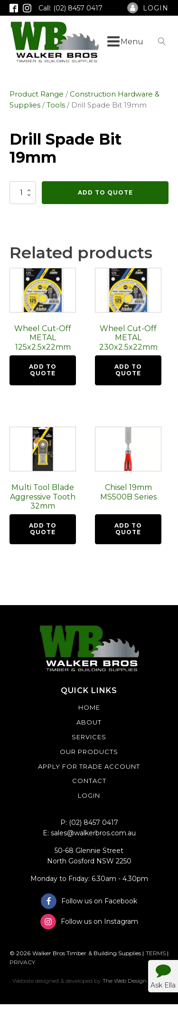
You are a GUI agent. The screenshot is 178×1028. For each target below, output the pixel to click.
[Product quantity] (22, 192)
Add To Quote (105, 192)
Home (89, 707)
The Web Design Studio (134, 980)
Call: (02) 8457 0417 (70, 8)
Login (89, 795)
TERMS (156, 953)
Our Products (89, 751)
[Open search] (162, 41)
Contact (89, 780)
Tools (56, 105)
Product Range (36, 94)
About (89, 722)
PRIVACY (22, 962)
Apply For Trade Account (89, 766)
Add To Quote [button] (42, 370)
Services (89, 737)
